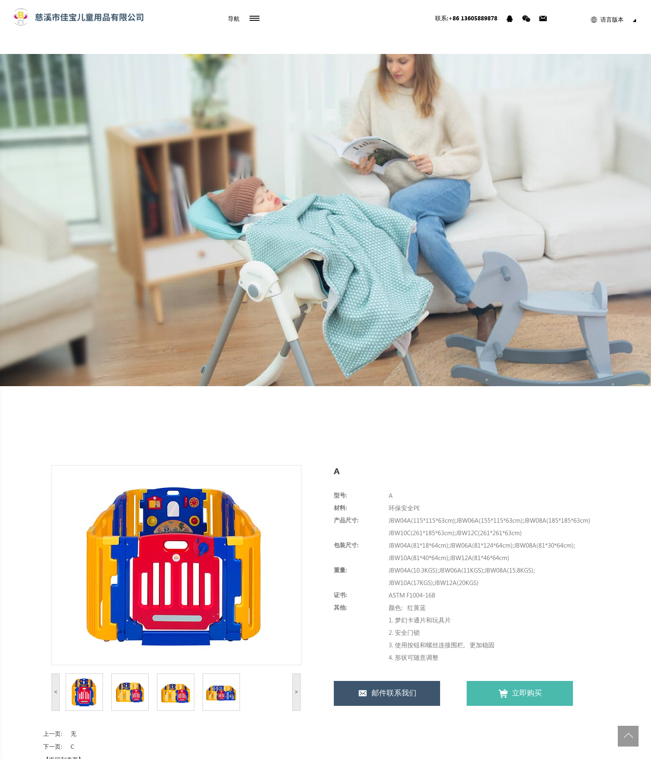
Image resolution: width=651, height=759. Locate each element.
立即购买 (520, 693)
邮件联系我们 (387, 693)
